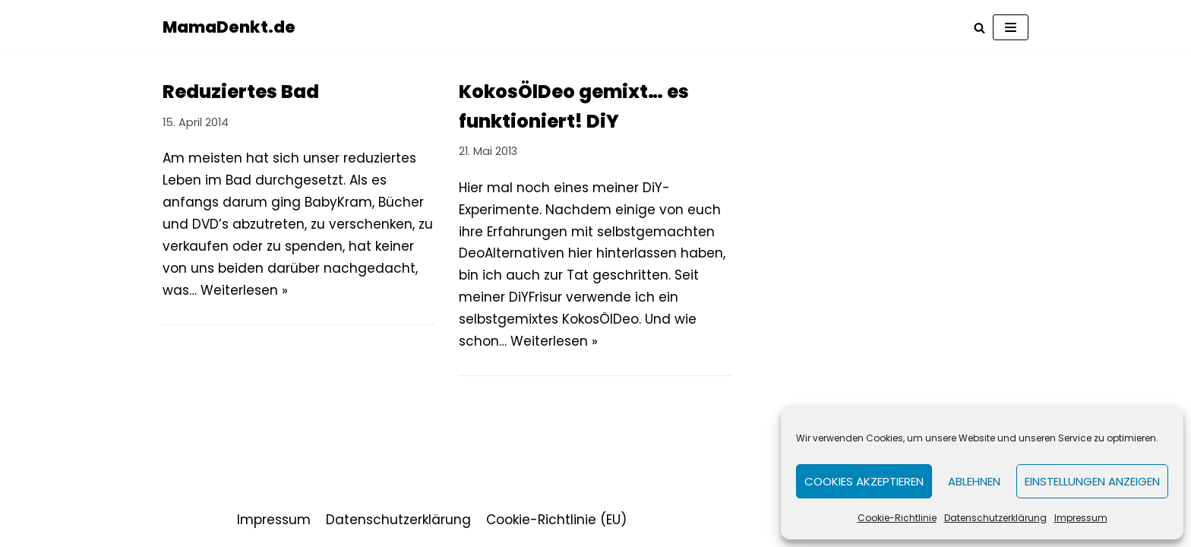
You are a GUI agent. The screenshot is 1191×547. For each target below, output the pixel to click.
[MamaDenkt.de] (229, 27)
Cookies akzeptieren (864, 481)
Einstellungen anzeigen (1092, 481)
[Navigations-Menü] (1010, 27)
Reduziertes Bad (241, 91)
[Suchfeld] (979, 27)
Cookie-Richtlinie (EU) (556, 520)
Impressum (1080, 517)
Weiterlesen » (244, 290)
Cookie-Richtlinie (897, 517)
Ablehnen (974, 481)
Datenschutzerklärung (995, 517)
